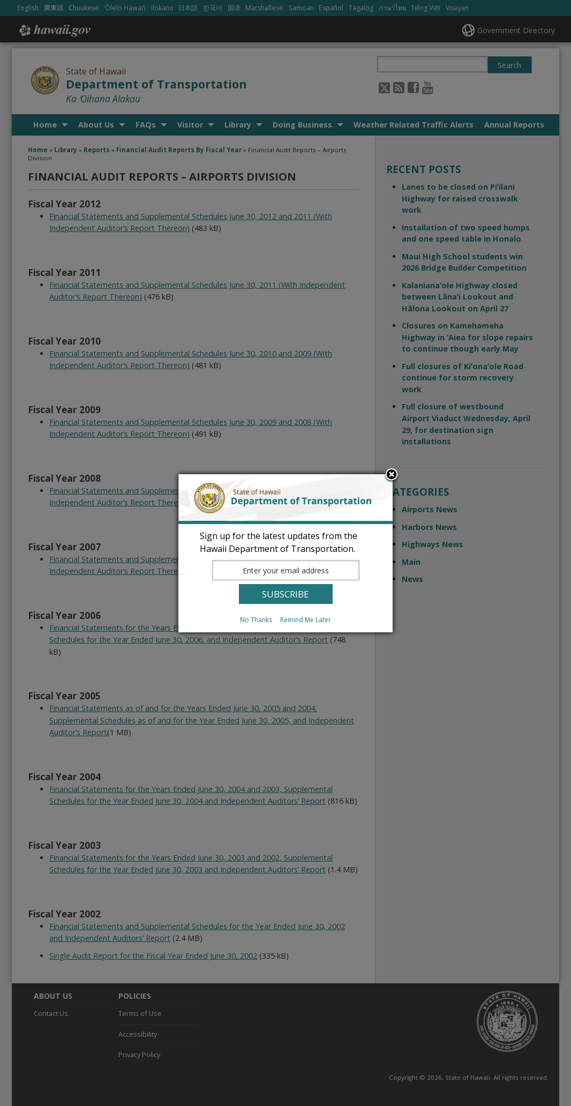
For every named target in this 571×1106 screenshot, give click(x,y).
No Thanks (256, 619)
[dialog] (285, 553)
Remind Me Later (305, 619)
